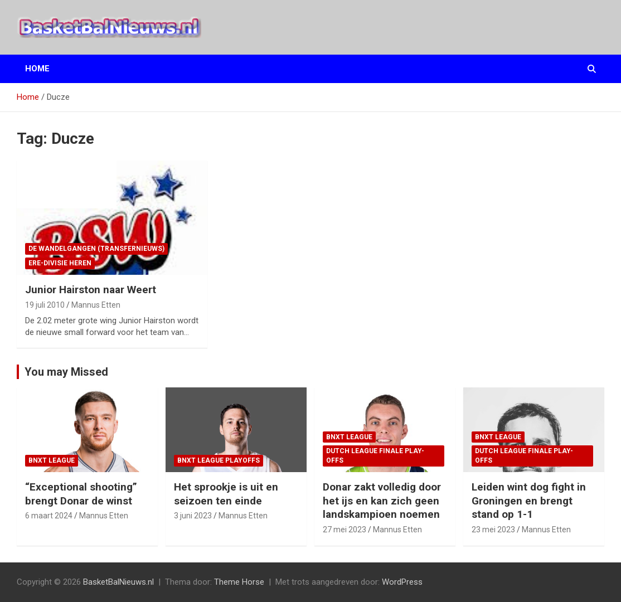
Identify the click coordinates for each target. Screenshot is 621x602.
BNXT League (51, 460)
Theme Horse (239, 582)
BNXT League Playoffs (218, 460)
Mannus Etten (95, 304)
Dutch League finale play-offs (375, 455)
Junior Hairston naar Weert (90, 289)
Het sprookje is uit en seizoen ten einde (226, 493)
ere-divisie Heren (59, 263)
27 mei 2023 (344, 529)
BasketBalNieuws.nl (118, 582)
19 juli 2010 (45, 304)
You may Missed (66, 371)
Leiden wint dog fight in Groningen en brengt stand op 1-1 (529, 500)
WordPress (402, 582)
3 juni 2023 (193, 515)
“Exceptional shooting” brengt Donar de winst (81, 493)
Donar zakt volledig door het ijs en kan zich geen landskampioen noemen (382, 500)
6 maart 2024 (48, 515)
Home (37, 69)
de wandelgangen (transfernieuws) (96, 249)
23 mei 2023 (493, 529)
